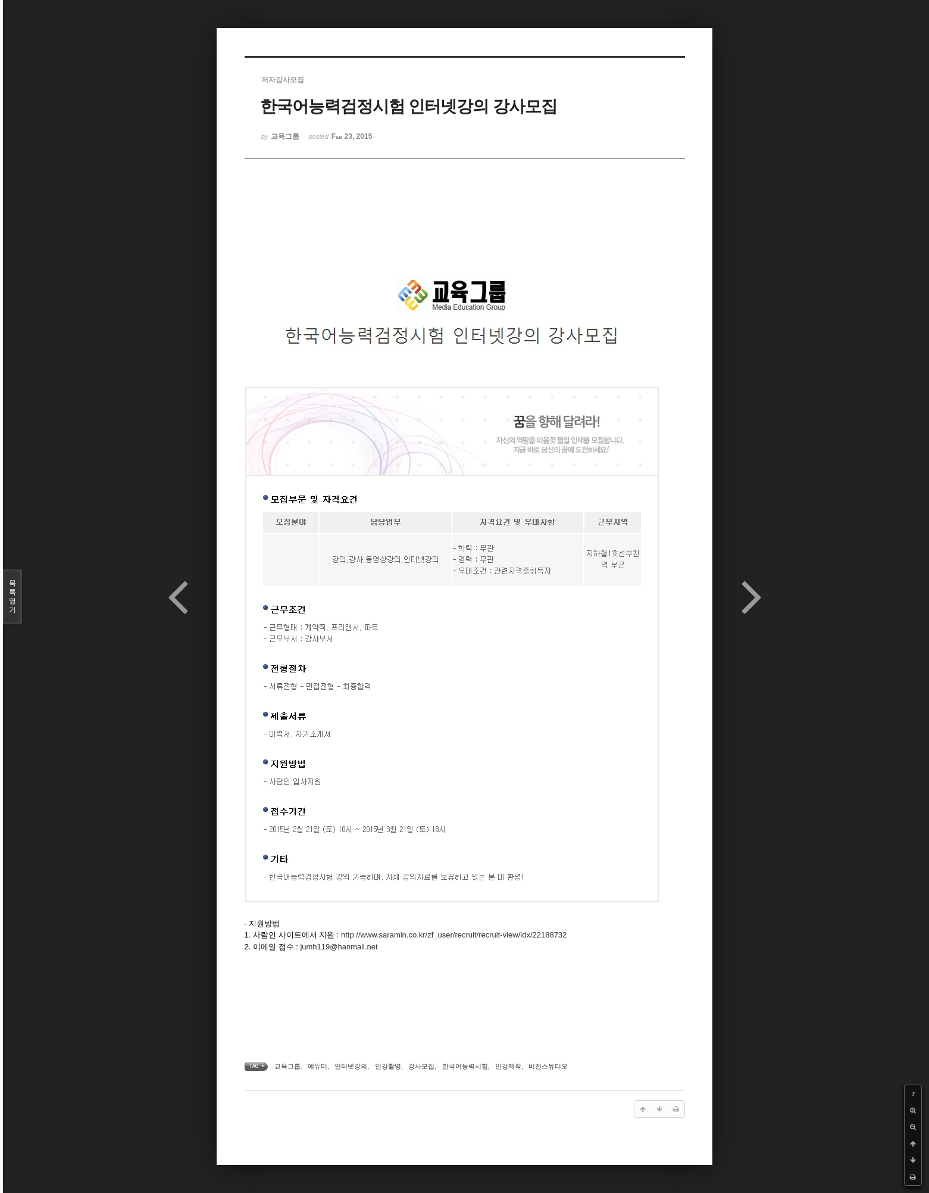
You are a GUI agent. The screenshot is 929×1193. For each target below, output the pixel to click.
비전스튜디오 (548, 1066)
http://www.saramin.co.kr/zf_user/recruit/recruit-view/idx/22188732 (454, 934)
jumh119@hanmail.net (338, 946)
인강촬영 (388, 1066)
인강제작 (508, 1066)
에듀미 (317, 1066)
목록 (12, 597)
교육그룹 (287, 1066)
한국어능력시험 (465, 1066)
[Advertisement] (464, 221)
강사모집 (421, 1066)
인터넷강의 (350, 1066)
